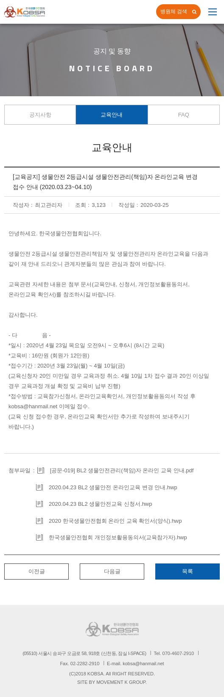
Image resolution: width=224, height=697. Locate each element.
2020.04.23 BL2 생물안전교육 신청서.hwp (100, 504)
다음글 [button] (112, 571)
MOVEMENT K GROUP (121, 682)
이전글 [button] (36, 571)
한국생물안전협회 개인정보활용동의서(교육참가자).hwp (118, 537)
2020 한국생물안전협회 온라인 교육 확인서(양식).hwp (115, 521)
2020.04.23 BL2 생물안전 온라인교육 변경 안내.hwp (113, 487)
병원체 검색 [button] (173, 11)
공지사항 (40, 115)
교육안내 (112, 115)
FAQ (183, 115)
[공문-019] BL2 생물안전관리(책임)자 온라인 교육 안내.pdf (122, 470)
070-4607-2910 (178, 653)
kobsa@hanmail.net (32, 406)
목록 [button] (187, 571)
